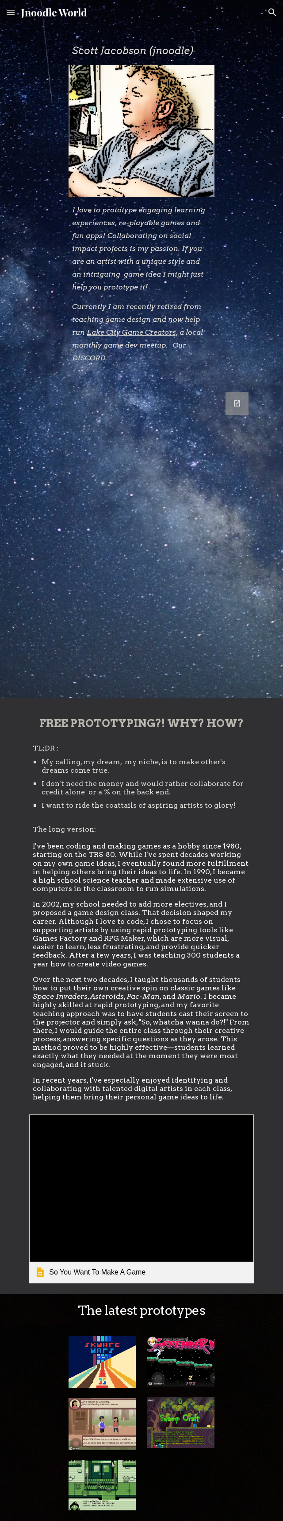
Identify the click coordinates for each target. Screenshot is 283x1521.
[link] (141, 1198)
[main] (141, 50)
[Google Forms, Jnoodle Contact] (141, 539)
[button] (10, 12)
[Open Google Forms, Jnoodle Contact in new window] (237, 403)
